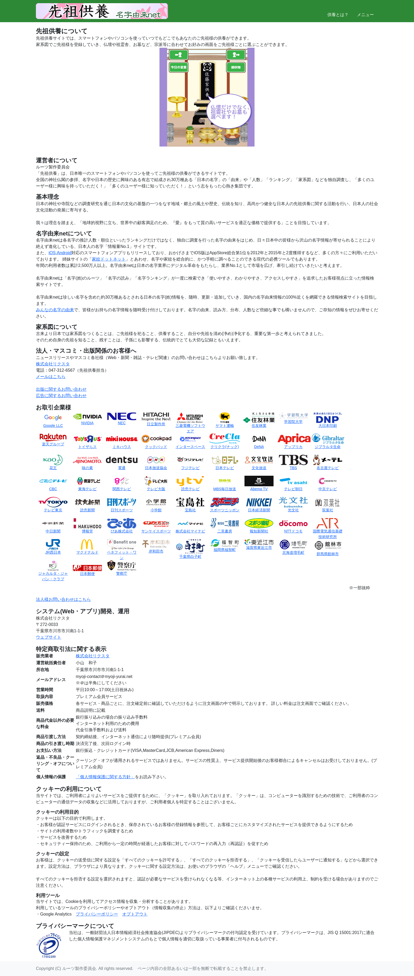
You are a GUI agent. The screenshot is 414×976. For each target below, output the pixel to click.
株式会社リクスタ (53, 364)
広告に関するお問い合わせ (61, 395)
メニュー (365, 10)
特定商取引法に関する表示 (71, 649)
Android (64, 253)
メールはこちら (50, 376)
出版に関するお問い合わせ (61, 389)
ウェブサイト (48, 637)
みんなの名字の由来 (55, 310)
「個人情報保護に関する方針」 (105, 777)
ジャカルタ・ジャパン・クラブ (53, 572)
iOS (52, 253)
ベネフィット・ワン (122, 551)
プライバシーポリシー (97, 914)
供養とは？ (338, 10)
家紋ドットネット (109, 259)
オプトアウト (135, 914)
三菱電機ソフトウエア (190, 424)
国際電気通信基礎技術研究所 (327, 530)
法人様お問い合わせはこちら (63, 599)
